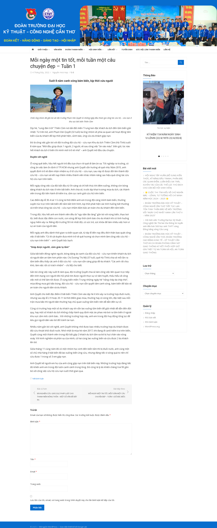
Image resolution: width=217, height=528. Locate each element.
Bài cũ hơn (57, 391)
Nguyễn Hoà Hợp (59, 72)
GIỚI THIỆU (43, 49)
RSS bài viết (150, 317)
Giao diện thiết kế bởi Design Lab (72, 523)
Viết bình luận (37, 374)
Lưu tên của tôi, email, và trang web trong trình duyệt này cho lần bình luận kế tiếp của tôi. (72, 496)
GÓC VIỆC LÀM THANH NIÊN (148, 49)
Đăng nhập (150, 313)
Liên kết (111, 49)
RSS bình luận (151, 322)
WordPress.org (152, 326)
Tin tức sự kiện (163, 128)
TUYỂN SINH (127, 49)
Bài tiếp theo (104, 389)
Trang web (35, 480)
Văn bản (58, 49)
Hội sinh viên (95, 49)
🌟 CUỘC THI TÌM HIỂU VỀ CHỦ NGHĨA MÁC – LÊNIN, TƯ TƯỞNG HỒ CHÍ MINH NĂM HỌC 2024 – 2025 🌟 (163, 195)
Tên (32, 455)
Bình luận (35, 417)
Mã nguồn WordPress (48, 523)
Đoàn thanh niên (74, 49)
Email (33, 467)
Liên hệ (167, 49)
